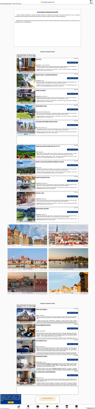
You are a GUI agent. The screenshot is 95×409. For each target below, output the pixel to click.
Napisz (94, 408)
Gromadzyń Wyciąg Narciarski (47, 398)
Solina (18, 123)
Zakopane (19, 310)
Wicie (18, 373)
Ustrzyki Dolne (20, 60)
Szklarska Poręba (20, 357)
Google (19, 395)
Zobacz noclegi (73, 62)
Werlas (18, 107)
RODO (2, 400)
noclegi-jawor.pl (47, 2)
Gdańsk (18, 342)
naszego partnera (50, 70)
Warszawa (19, 326)
